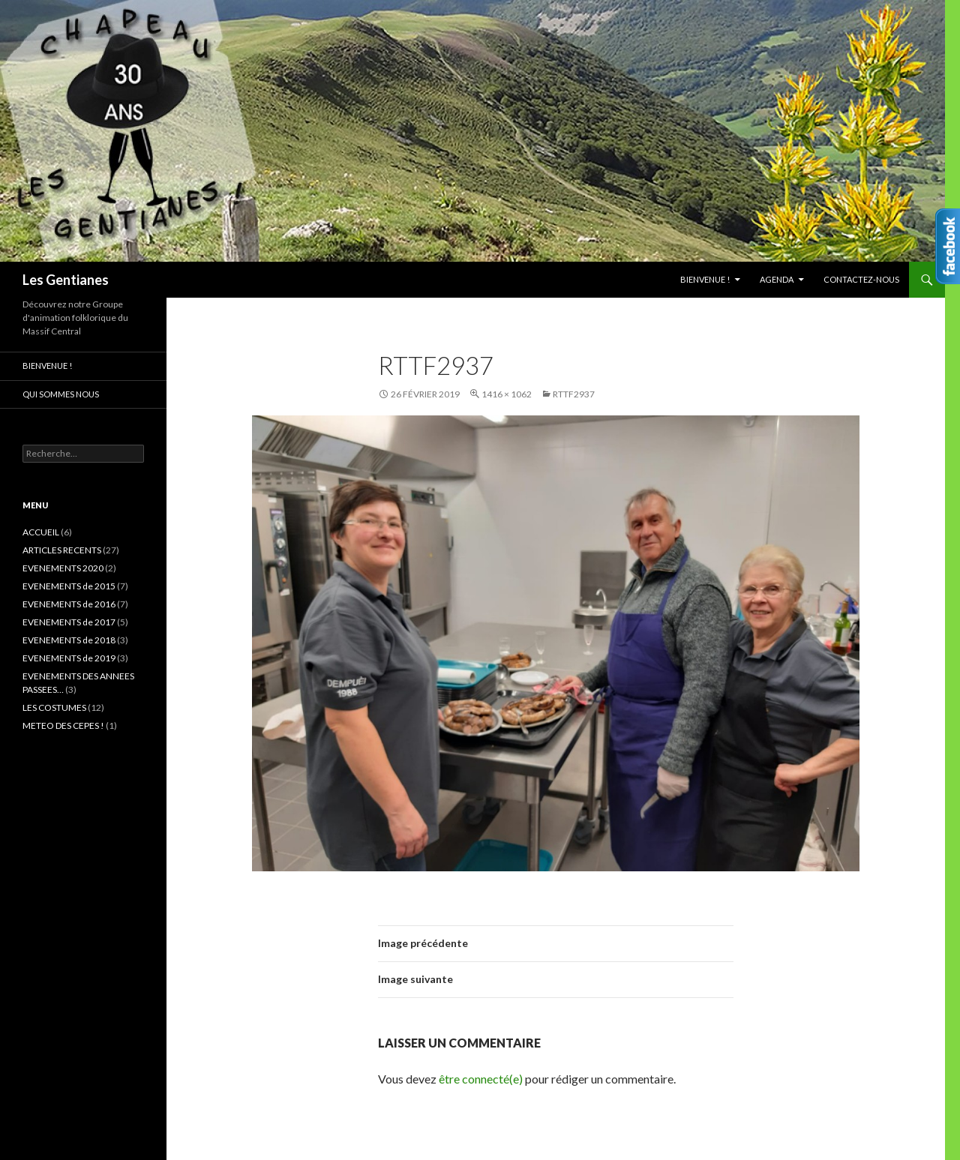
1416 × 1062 (507, 394)
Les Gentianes (65, 279)
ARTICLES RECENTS (61, 550)
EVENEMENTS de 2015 (69, 586)
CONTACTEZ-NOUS (861, 279)
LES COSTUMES (54, 707)
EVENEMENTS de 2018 (69, 640)
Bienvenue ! (705, 279)
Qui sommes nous (60, 394)
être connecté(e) (481, 1079)
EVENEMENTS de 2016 (69, 604)
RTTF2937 (574, 394)
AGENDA (777, 279)
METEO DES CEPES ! (63, 725)
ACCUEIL (40, 532)
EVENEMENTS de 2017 (69, 622)
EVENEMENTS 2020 (63, 568)
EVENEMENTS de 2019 (69, 658)
